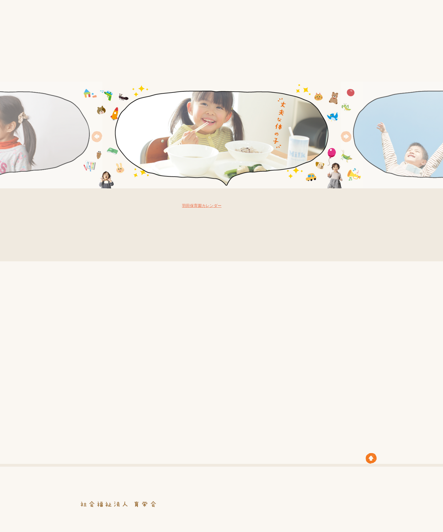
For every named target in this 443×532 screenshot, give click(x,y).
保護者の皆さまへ (297, 69)
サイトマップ (349, 16)
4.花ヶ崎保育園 (246, 323)
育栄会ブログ (339, 237)
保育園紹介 (247, 69)
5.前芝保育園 (201, 284)
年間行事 (206, 69)
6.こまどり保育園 (280, 335)
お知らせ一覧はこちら (113, 248)
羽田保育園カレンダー (202, 205)
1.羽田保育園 (238, 316)
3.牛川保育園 (297, 282)
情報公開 (168, 69)
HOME (81, 69)
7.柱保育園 (253, 331)
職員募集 (342, 69)
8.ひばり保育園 (311, 311)
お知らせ (322, 16)
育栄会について (122, 69)
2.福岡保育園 (266, 338)
